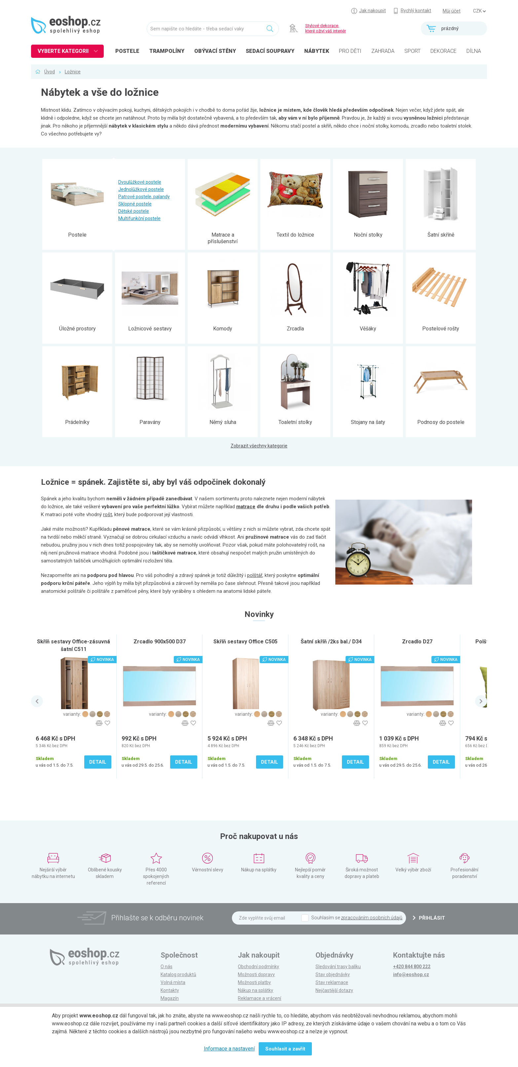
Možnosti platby (254, 982)
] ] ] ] (479, 11)
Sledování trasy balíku (338, 966)
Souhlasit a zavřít (285, 1049)
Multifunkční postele (139, 218)
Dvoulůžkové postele (139, 182)
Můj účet (452, 11)
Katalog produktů (178, 974)
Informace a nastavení (229, 1049)
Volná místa (173, 982)
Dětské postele (133, 211)
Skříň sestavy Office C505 (245, 641)
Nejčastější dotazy (334, 990)
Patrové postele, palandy (144, 196)
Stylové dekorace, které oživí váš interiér (325, 28)
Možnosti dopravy (256, 974)
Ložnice (73, 71)
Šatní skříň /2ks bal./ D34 (331, 641)
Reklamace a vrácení (259, 998)
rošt (107, 514)
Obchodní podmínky (258, 966)
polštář (254, 575)
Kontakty (170, 990)
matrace (245, 507)
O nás (166, 966)
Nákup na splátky (255, 990)
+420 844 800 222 (411, 966)
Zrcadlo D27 (417, 641)
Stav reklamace (331, 982)
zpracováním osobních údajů (371, 917)
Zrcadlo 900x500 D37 (159, 641)
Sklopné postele (135, 204)
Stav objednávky (332, 974)
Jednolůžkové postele (141, 189)
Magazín (170, 998)
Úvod (49, 71)
